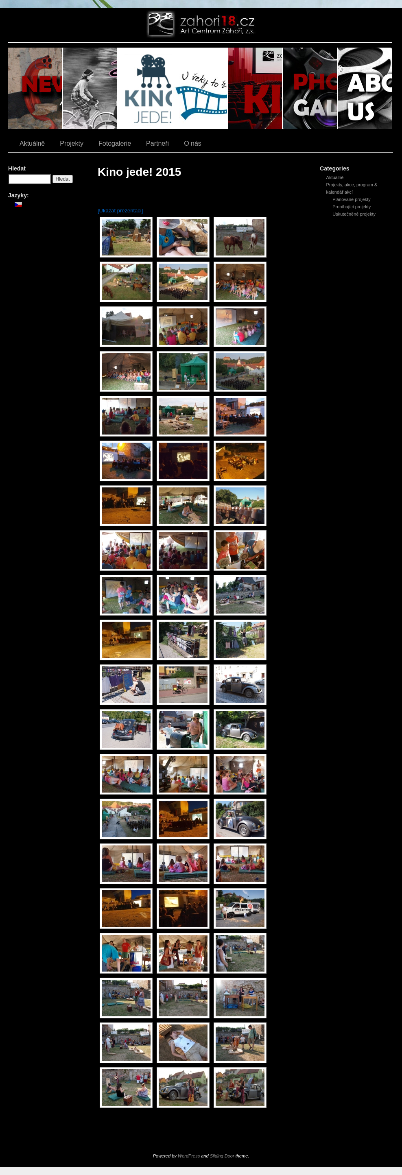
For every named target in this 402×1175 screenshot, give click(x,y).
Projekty (71, 143)
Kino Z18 (255, 88)
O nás (365, 88)
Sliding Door (222, 1155)
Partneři (157, 143)
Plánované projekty (351, 199)
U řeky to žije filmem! (200, 88)
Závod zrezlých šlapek (90, 88)
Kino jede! (145, 88)
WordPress (189, 1155)
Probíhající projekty (351, 206)
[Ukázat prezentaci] (120, 210)
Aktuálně (35, 88)
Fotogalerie (310, 88)
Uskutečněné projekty (354, 214)
